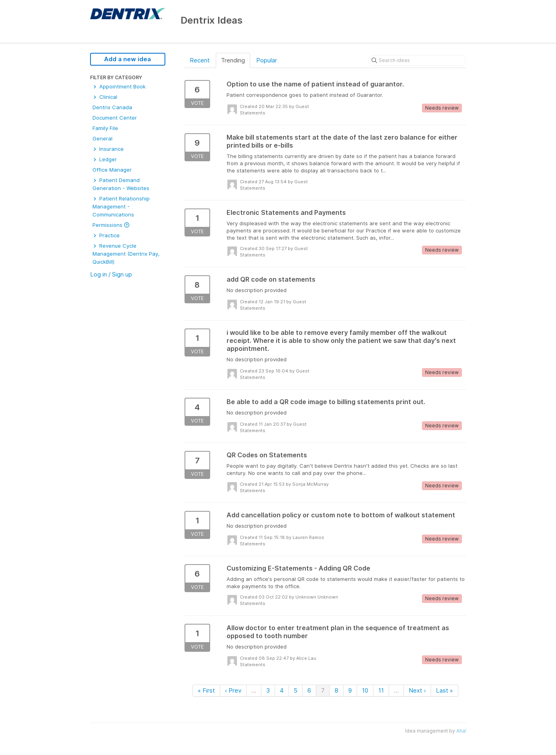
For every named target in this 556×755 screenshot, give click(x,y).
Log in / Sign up (111, 274)
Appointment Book (119, 86)
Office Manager (112, 169)
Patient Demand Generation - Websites (120, 184)
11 (381, 690)
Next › (417, 690)
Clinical (104, 97)
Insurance (108, 149)
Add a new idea (127, 59)
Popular (266, 60)
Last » (444, 690)
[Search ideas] (417, 60)
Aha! (461, 731)
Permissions (110, 225)
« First (206, 690)
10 (365, 690)
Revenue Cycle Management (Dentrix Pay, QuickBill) (126, 253)
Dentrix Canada (112, 107)
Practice (106, 235)
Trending (233, 60)
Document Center (114, 117)
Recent (200, 60)
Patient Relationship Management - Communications (121, 206)
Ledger (104, 159)
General (102, 138)
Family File (105, 128)
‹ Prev (233, 690)
